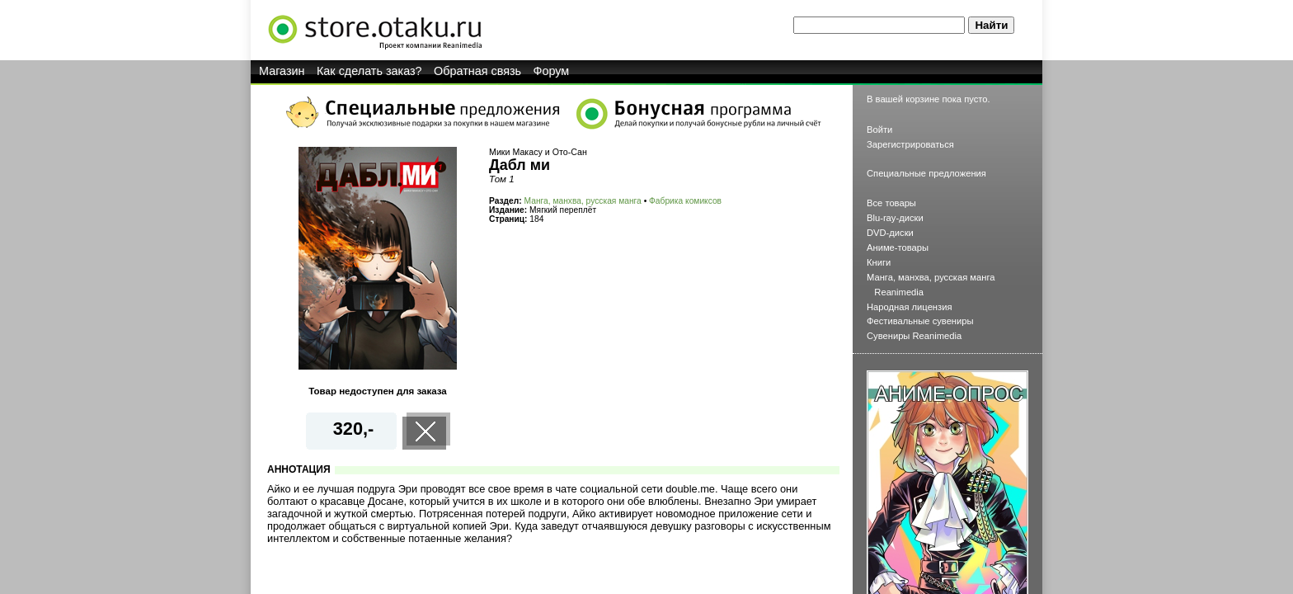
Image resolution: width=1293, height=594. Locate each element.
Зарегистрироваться (910, 144)
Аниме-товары (898, 247)
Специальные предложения (926, 173)
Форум (552, 71)
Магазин (282, 71)
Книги (879, 262)
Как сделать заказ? (369, 71)
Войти (879, 129)
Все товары (891, 203)
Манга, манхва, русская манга (583, 200)
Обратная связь (477, 71)
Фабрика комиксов (685, 200)
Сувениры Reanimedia (914, 336)
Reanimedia (899, 292)
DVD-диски (890, 233)
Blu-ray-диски (895, 218)
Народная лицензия (909, 307)
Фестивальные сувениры (920, 321)
